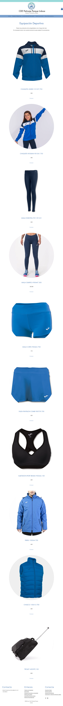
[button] (62, 8)
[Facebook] (45, 698)
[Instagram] (47, 698)
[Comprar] (31, 98)
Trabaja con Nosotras (28, 690)
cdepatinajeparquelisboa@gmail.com (10, 690)
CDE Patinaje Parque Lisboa (32, 11)
